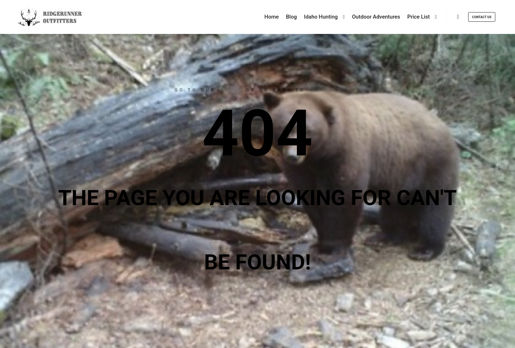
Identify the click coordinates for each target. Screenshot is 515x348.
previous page (325, 90)
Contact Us (481, 17)
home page (231, 90)
